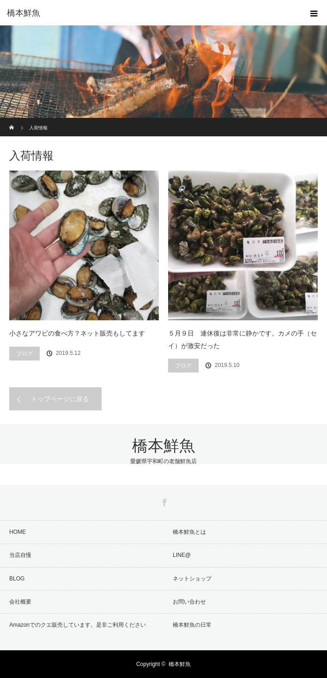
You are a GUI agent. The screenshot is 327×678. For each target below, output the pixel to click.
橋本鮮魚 (23, 13)
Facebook (163, 501)
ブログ (24, 353)
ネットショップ (192, 578)
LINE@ (182, 555)
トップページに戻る (60, 399)
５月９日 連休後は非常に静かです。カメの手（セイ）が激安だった (242, 339)
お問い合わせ (189, 602)
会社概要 (20, 602)
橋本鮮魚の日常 (192, 625)
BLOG (16, 578)
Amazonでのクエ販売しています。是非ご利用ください (77, 625)
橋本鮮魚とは (189, 532)
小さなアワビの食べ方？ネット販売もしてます (77, 333)
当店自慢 (20, 555)
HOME (17, 532)
